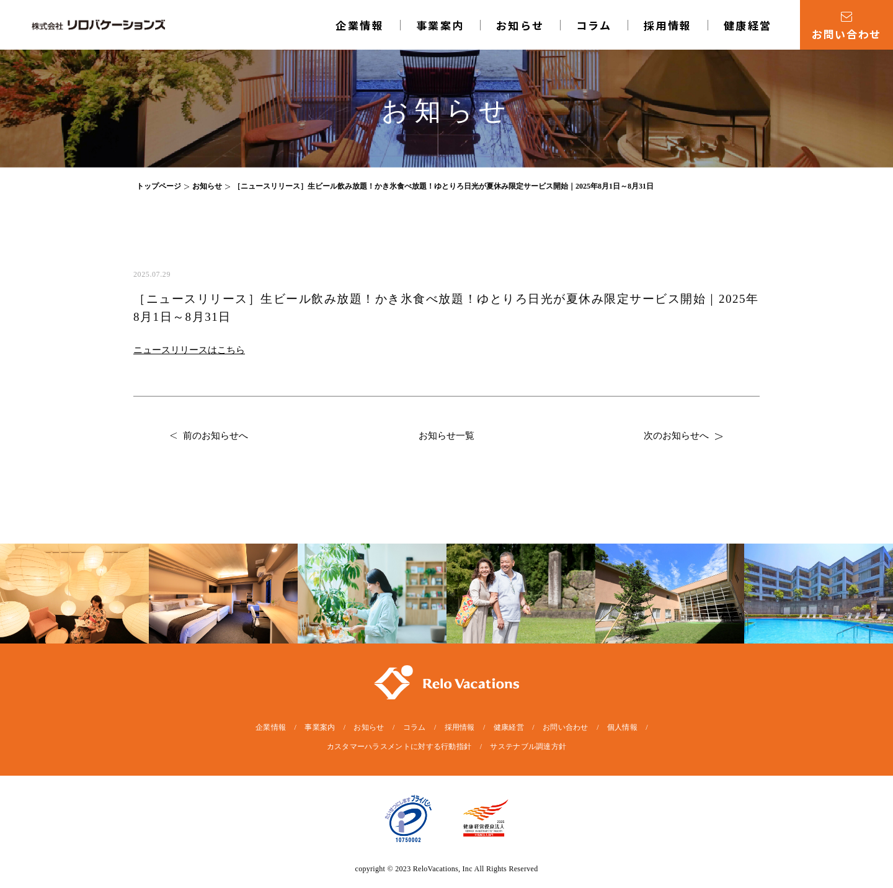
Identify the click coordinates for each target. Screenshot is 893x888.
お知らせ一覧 (446, 436)
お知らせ (520, 25)
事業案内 (440, 25)
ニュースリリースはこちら (189, 350)
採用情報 (668, 25)
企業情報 (359, 25)
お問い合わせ (566, 727)
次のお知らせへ (683, 436)
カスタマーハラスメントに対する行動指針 (399, 746)
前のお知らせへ (209, 436)
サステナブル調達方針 (528, 746)
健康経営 (748, 25)
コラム (594, 25)
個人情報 (622, 727)
